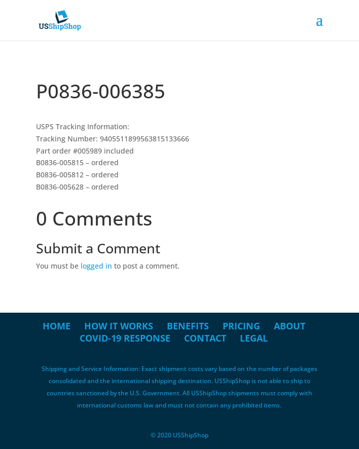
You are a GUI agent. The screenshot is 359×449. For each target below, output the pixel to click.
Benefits (188, 326)
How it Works (118, 326)
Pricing (241, 326)
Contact (205, 338)
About (289, 326)
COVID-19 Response (125, 338)
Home (56, 326)
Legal (254, 338)
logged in (96, 266)
